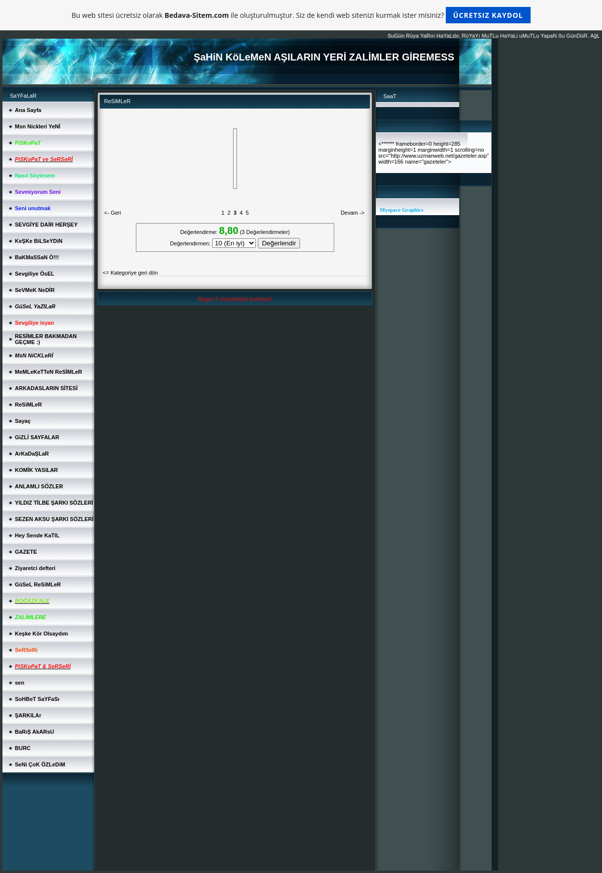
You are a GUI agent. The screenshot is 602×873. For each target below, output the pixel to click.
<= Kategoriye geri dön (130, 273)
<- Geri (112, 213)
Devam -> (352, 213)
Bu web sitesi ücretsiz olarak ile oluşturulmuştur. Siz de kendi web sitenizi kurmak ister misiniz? (300, 15)
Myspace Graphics (401, 210)
